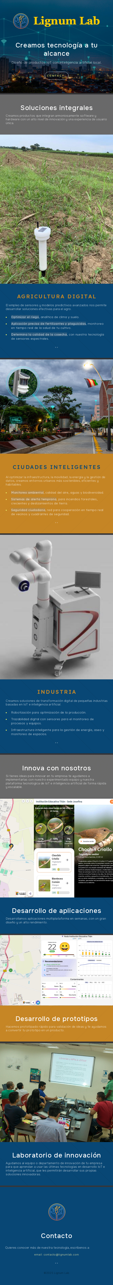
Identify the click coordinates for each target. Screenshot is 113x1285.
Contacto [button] (57, 75)
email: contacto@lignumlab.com (56, 1254)
